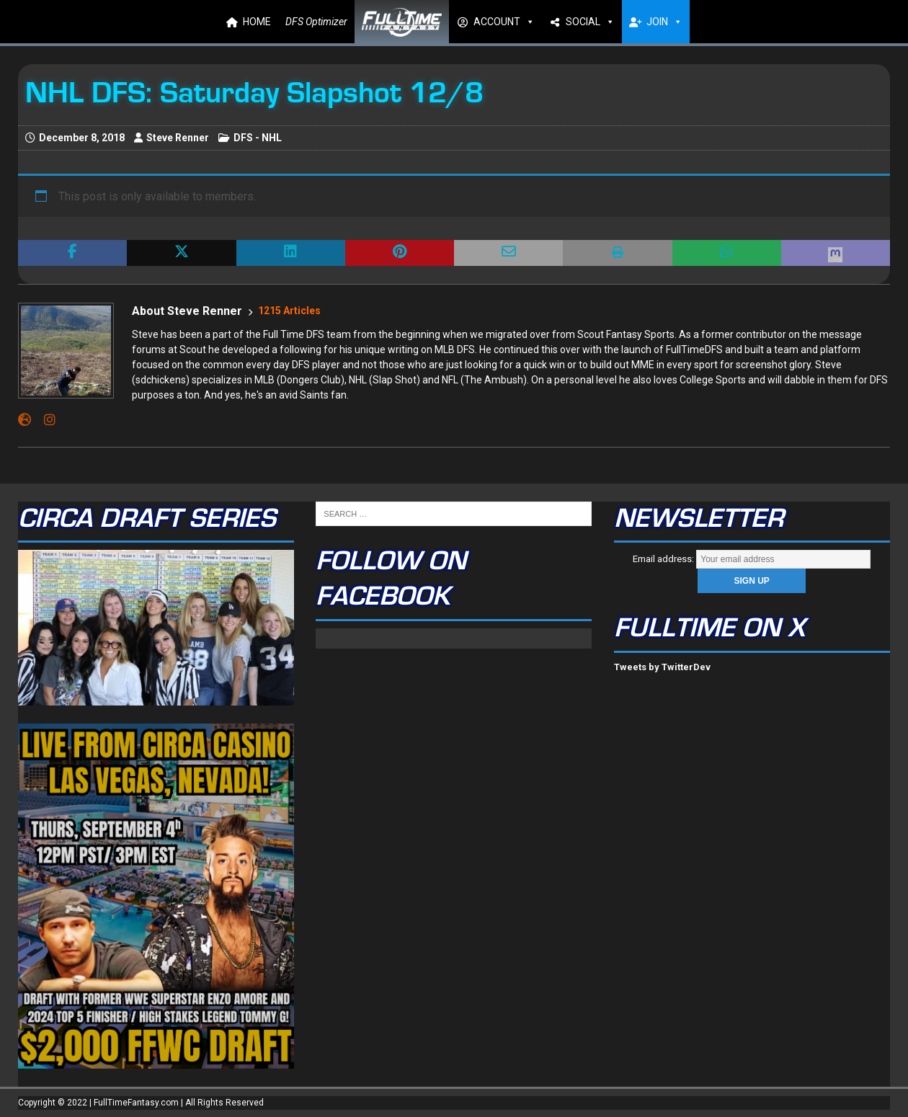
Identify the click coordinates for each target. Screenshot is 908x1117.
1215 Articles (289, 310)
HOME (257, 21)
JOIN (664, 21)
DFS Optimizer (316, 21)
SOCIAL (590, 21)
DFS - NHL (257, 137)
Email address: (752, 558)
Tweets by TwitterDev (662, 667)
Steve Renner (177, 137)
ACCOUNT (504, 21)
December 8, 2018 (82, 137)
